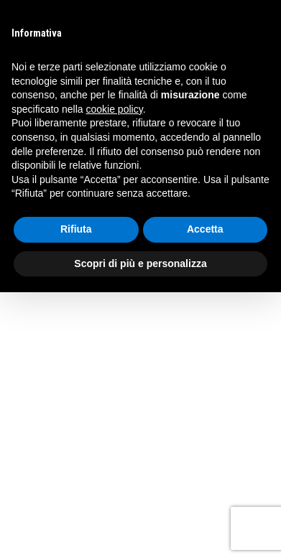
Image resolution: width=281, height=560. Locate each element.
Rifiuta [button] (76, 229)
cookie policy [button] (114, 109)
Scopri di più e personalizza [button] (140, 263)
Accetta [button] (205, 229)
